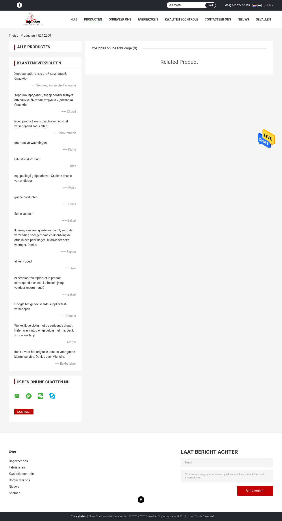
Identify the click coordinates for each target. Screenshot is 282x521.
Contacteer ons (218, 19)
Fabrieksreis (148, 19)
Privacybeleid (79, 516)
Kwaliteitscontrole (181, 19)
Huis (74, 19)
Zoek (210, 5)
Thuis (12, 35)
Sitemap (14, 493)
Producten (93, 19)
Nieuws (243, 19)
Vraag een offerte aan (237, 5)
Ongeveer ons (120, 19)
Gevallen (263, 19)
